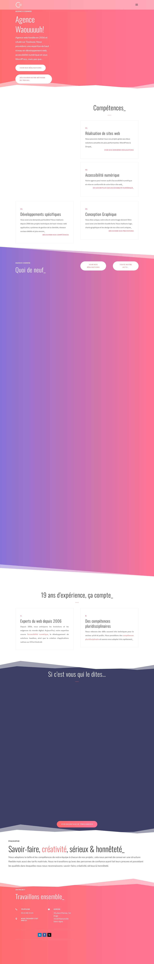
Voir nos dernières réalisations (119, 150)
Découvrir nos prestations (121, 231)
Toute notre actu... (126, 265)
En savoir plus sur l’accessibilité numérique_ (113, 188)
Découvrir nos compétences (55, 235)
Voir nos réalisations (30, 68)
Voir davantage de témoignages (77, 824)
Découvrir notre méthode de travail (32, 78)
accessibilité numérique (38, 634)
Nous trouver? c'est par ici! (29, 919)
